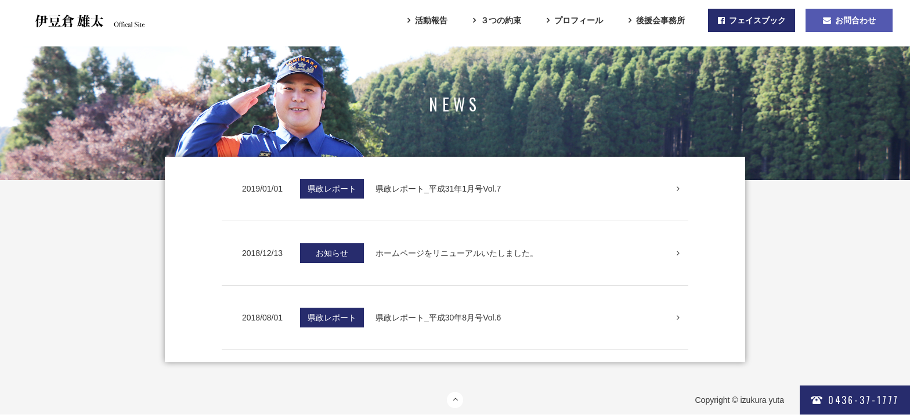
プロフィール (578, 20)
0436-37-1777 (855, 400)
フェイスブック (752, 20)
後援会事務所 (660, 20)
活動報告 (431, 20)
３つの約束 (501, 20)
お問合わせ (849, 20)
